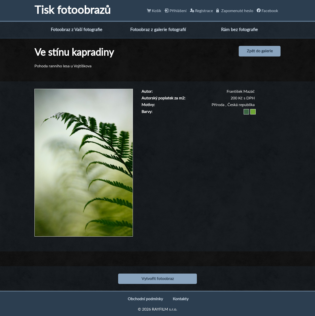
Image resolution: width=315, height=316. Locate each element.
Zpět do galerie (260, 51)
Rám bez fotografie (239, 30)
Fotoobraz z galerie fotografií (158, 30)
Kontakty (181, 299)
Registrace (201, 11)
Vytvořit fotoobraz (158, 279)
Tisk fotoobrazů (72, 10)
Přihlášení (176, 11)
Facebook (267, 11)
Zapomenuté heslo (234, 11)
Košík (154, 11)
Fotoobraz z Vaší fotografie (76, 30)
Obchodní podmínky (145, 299)
